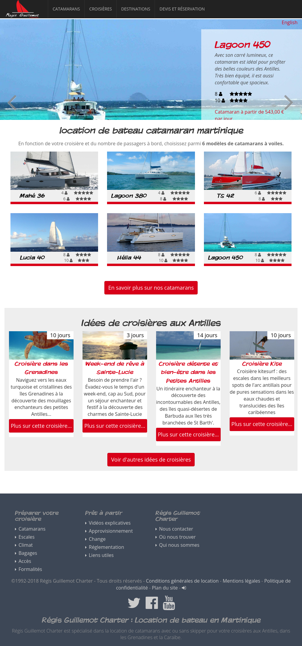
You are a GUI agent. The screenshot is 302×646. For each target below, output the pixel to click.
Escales (27, 537)
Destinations (135, 9)
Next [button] (289, 101)
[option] (151, 69)
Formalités (30, 569)
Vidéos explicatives (110, 523)
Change (97, 539)
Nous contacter (176, 529)
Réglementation (106, 547)
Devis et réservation (182, 9)
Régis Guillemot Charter (18, 17)
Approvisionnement (111, 531)
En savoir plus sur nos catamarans (151, 287)
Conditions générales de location (182, 581)
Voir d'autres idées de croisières (151, 459)
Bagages (28, 553)
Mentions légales (241, 581)
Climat (26, 545)
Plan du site (165, 587)
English (290, 22)
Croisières (100, 9)
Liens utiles (101, 555)
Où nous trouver (177, 537)
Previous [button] (11, 101)
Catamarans (66, 9)
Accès (25, 561)
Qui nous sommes (179, 545)
